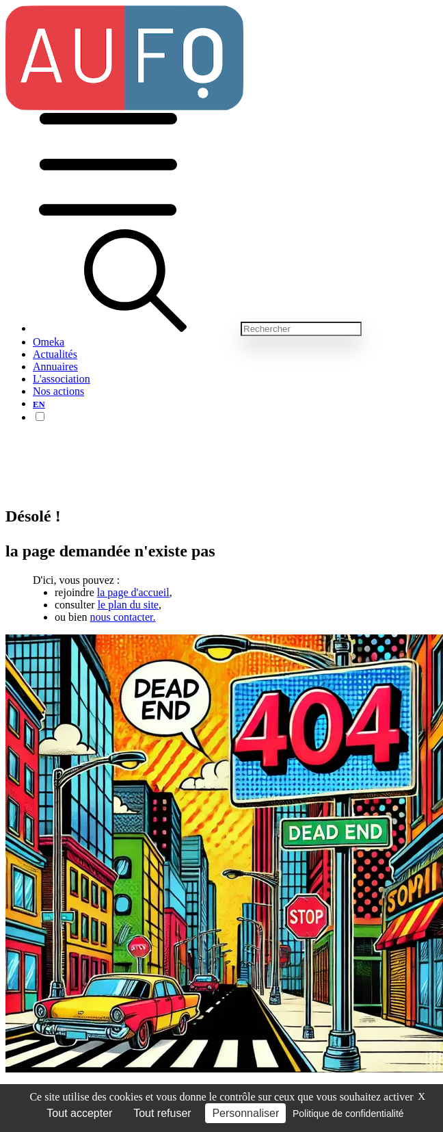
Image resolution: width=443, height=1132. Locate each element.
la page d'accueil (133, 592)
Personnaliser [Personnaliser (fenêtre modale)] (245, 1113)
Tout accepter (79, 1113)
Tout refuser (162, 1113)
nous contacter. (123, 617)
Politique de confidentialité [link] (348, 1113)
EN (39, 404)
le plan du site (128, 604)
